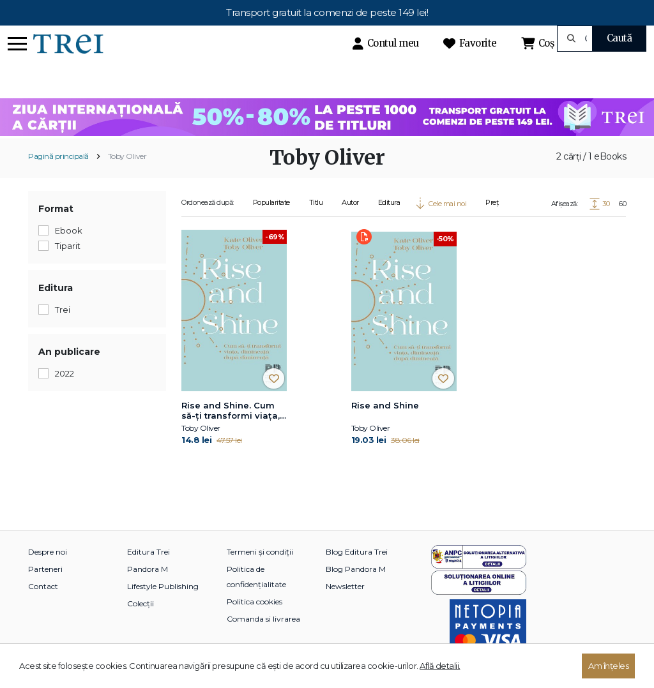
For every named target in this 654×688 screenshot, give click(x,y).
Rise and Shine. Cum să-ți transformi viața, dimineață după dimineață (230, 411)
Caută (619, 38)
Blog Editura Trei (357, 552)
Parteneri (45, 569)
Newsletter (345, 586)
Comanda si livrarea (263, 619)
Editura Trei (148, 552)
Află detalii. (440, 666)
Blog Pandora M (356, 569)
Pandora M (147, 569)
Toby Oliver (127, 156)
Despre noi (47, 552)
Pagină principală (58, 156)
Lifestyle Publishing (163, 586)
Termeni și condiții (260, 552)
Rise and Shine (385, 405)
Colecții (140, 603)
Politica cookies (254, 601)
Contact (43, 586)
